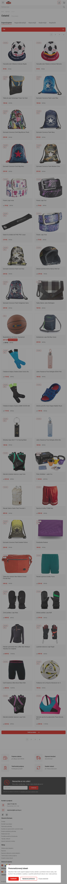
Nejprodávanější (23, 23)
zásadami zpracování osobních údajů (29, 792)
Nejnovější (37, 23)
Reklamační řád (5, 834)
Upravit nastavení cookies (8, 841)
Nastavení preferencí (28, 879)
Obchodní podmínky (6, 827)
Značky (3, 822)
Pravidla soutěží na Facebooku (9, 836)
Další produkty (33, 733)
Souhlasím (13, 879)
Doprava (3, 851)
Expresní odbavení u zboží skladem (10, 853)
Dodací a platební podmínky (8, 831)
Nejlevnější (49, 23)
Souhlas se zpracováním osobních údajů (12, 829)
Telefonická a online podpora (9, 856)
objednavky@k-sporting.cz (14, 810)
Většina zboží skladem (7, 848)
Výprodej (7, 11)
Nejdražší (61, 23)
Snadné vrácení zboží (7, 858)
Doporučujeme (7, 23)
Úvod (2, 11)
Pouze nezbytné (43, 878)
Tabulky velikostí (5, 839)
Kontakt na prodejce (6, 824)
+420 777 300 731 (12, 804)
